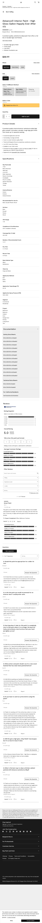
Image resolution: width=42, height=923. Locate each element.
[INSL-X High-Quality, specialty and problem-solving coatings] (9, 868)
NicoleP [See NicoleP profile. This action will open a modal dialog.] (4, 743)
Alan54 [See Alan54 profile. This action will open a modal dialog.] (4, 633)
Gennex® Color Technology (19, 152)
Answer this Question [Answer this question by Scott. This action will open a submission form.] (31, 779)
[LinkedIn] (27, 831)
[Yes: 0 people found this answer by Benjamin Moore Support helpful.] (11, 587)
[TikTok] (30, 831)
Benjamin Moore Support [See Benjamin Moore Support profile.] (9, 582)
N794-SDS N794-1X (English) (10, 344)
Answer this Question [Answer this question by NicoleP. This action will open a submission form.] (31, 750)
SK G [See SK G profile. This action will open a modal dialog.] (5, 505)
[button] (35, 2)
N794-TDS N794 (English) (9, 383)
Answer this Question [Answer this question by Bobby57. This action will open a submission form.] (31, 572)
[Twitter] (20, 831)
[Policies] (5, 858)
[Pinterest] (16, 831)
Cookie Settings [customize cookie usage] (11, 917)
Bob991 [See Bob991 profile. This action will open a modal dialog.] (4, 668)
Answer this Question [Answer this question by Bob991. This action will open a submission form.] (31, 675)
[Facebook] (3, 831)
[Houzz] (23, 831)
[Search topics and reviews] (21, 473)
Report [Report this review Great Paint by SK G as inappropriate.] (19, 521)
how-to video (28, 148)
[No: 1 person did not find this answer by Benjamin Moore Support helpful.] (15, 658)
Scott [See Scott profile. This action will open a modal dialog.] (4, 772)
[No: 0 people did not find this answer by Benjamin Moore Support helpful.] (15, 587)
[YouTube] (13, 831)
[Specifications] (21, 158)
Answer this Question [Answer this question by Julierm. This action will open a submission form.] (31, 603)
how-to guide (14, 148)
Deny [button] (11, 920)
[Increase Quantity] (9, 116)
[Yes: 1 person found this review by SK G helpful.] (10, 521)
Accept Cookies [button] (30, 920)
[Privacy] (11, 856)
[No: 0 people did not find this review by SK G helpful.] (14, 521)
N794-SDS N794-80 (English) (10, 372)
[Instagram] (6, 831)
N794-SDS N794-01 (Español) (10, 341)
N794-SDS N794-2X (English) (10, 351)
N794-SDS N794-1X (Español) (10, 348)
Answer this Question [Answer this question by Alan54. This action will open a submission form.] (31, 640)
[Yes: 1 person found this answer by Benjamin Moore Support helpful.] (11, 658)
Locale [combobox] (21, 486)
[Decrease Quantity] (4, 116)
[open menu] (3, 2)
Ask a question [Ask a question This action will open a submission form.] (10, 551)
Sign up (4, 824)
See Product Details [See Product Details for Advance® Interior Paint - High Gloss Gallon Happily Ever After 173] (7, 40)
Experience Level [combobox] (21, 482)
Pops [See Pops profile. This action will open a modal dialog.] (4, 701)
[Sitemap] (6, 856)
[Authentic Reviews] (10, 407)
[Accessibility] (32, 856)
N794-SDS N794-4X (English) (10, 365)
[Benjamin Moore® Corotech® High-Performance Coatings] (9, 864)
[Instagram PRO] (10, 831)
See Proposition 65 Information (10, 395)
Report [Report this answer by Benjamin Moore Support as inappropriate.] (22, 587)
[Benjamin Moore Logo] (21, 2)
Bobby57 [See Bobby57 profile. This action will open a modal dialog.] (5, 565)
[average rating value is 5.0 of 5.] (7, 30)
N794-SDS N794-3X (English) (10, 355)
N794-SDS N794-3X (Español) (10, 361)
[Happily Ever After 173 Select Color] (21, 105)
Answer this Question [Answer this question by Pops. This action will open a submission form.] (31, 707)
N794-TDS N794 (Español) (9, 387)
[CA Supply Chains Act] (15, 858)
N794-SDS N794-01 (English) (10, 337)
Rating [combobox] (21, 478)
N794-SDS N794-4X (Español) (10, 368)
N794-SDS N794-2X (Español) (10, 358)
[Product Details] (21, 123)
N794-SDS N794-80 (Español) (10, 375)
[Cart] (38, 2)
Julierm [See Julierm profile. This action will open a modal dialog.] (4, 596)
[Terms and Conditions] (21, 856)
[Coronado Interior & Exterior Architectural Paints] (9, 873)
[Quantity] (6, 116)
